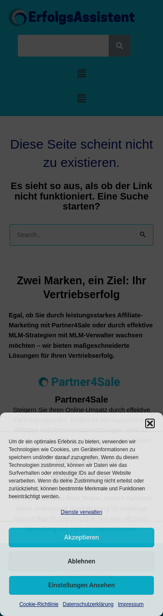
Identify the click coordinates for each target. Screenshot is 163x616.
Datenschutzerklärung (88, 604)
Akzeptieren (81, 537)
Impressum (130, 604)
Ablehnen (81, 561)
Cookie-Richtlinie (38, 604)
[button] (150, 423)
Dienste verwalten (81, 512)
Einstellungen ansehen (81, 585)
